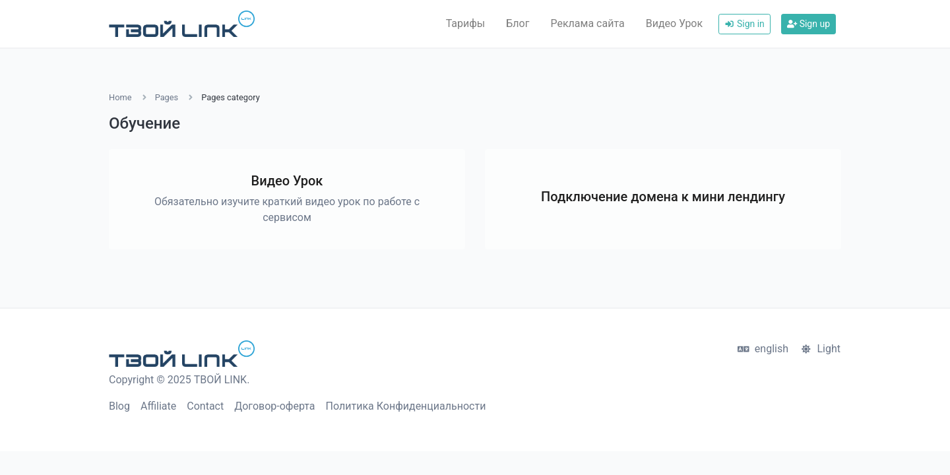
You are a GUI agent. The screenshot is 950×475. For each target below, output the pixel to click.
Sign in (744, 23)
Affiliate (158, 406)
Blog (119, 406)
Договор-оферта (274, 406)
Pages (167, 97)
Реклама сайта (587, 23)
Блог (517, 23)
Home (120, 97)
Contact (205, 406)
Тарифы (466, 23)
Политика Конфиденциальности (406, 406)
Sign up (808, 23)
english (763, 348)
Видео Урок (674, 23)
